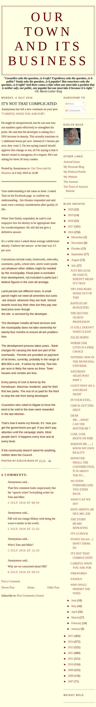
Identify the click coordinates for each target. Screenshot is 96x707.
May (74, 606)
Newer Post (8, 587)
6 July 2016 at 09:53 (24, 572)
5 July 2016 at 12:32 (24, 528)
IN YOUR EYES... (81, 399)
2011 (71, 658)
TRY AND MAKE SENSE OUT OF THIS (81, 293)
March (75, 617)
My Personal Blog (74, 166)
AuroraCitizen (72, 161)
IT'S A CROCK (79, 533)
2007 (71, 681)
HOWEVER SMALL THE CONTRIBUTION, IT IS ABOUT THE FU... (83, 467)
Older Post (53, 587)
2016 (71, 232)
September (77, 254)
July (74, 265)
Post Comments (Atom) (30, 595)
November (77, 242)
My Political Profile (75, 171)
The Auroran (71, 181)
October (76, 248)
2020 (71, 209)
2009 (71, 670)
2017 (71, 226)
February (76, 623)
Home (30, 587)
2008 (71, 675)
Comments (73, 110)
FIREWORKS (79, 573)
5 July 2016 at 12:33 (24, 550)
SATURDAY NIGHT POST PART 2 (80, 376)
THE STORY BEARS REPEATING (79, 523)
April (74, 611)
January (76, 628)
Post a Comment (10, 581)
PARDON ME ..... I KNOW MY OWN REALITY (82, 448)
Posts (70, 103)
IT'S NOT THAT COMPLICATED (29, 103)
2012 (71, 653)
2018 (71, 220)
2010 (71, 664)
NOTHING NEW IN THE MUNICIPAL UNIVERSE (82, 361)
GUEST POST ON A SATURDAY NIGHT (82, 390)
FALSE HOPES (80, 337)
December (77, 237)
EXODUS (76, 579)
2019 (71, 215)
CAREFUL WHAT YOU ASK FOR (23, 113)
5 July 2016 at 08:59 (24, 502)
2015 (71, 635)
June (74, 600)
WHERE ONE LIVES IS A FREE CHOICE (82, 347)
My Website (70, 176)
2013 (71, 647)
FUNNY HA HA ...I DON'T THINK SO (82, 543)
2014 (71, 641)
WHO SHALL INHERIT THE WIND (80, 589)
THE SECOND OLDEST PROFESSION (80, 317)
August (75, 259)
